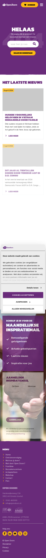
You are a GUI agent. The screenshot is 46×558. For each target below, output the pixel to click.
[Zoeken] (34, 44)
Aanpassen (23, 302)
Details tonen (32, 288)
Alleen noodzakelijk (23, 309)
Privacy (5, 550)
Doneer (31, 4)
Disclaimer (6, 547)
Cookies (5, 554)
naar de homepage (23, 53)
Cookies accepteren (23, 295)
